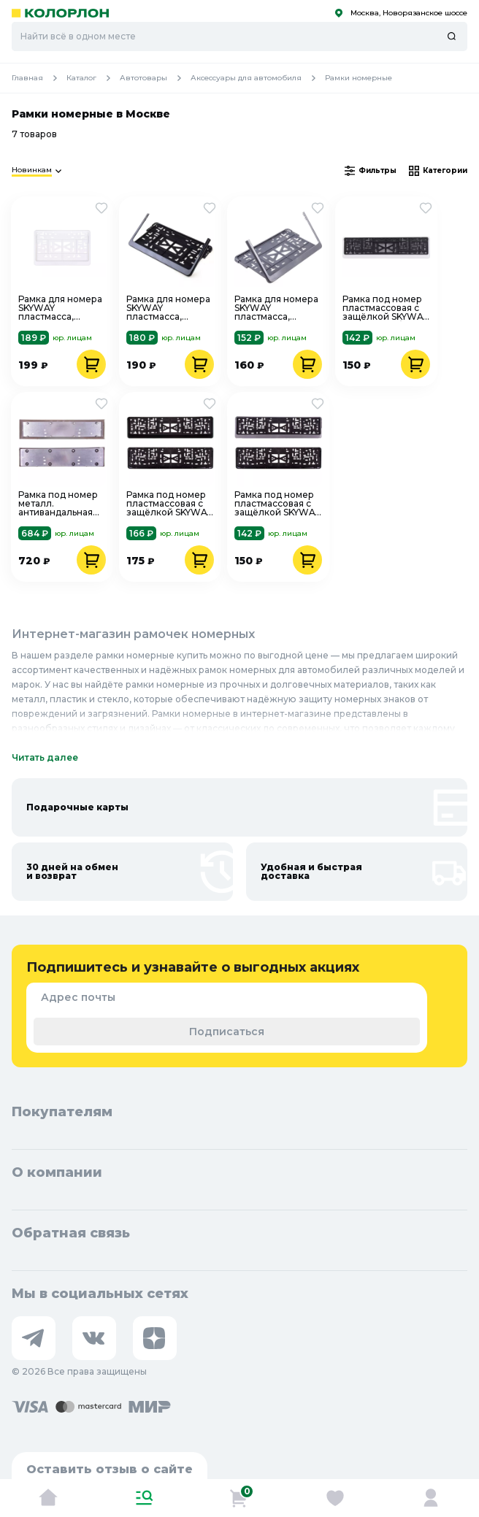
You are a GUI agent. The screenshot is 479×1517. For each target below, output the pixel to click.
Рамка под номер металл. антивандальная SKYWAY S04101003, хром (58, 504)
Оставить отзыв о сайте (109, 1469)
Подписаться (226, 1031)
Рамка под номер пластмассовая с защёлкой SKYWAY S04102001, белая (385, 308)
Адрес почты (78, 997)
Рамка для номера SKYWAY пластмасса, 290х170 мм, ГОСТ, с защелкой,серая (276, 308)
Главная (39, 78)
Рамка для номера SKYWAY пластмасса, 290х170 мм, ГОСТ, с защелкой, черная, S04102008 (168, 308)
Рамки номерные (358, 77)
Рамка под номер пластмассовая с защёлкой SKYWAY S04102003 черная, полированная (169, 504)
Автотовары (155, 78)
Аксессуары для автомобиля (258, 78)
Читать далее (45, 757)
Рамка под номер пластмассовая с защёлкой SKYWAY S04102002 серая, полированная (277, 504)
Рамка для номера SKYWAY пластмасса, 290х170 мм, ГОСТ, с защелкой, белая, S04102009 (60, 308)
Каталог (93, 78)
